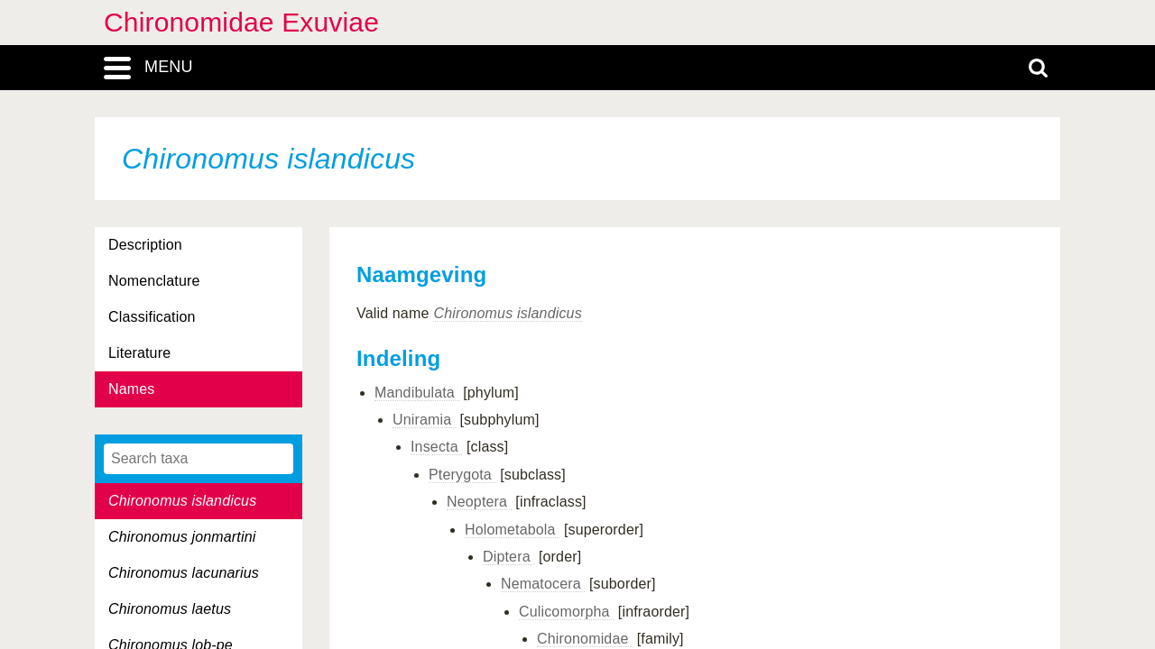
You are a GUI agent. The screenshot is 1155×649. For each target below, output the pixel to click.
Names (131, 389)
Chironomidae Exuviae (241, 22)
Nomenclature (154, 280)
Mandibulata (416, 392)
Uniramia (424, 419)
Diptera (508, 556)
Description (145, 244)
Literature (139, 353)
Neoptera (479, 501)
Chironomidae (585, 638)
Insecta (436, 446)
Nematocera (543, 583)
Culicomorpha (566, 611)
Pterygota (462, 474)
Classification (152, 316)
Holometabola (512, 529)
